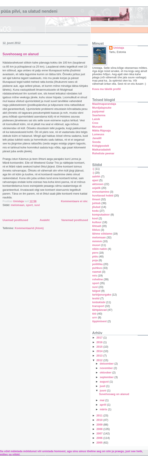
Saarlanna (98, 115)
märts (104, 409)
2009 (99, 424)
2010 (99, 419)
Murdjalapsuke (101, 107)
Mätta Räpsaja (101, 130)
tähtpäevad (99, 309)
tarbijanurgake (101, 294)
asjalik (96, 187)
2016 (99, 342)
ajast (95, 180)
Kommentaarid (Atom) (29, 228)
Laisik (96, 119)
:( (93, 168)
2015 (99, 346)
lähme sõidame (102, 233)
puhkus (97, 267)
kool (95, 218)
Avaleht (44, 220)
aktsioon (97, 184)
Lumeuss (98, 134)
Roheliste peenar (103, 153)
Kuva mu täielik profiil (106, 89)
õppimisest (99, 321)
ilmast (96, 199)
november (107, 368)
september (107, 377)
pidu (95, 256)
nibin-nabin (99, 248)
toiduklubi (98, 302)
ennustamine (100, 191)
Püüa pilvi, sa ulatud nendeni (29, 11)
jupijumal (98, 111)
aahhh (96, 176)
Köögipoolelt (100, 145)
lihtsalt (96, 226)
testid (96, 298)
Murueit (97, 126)
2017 (99, 337)
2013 (99, 355)
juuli (103, 386)
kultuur (96, 222)
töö (94, 313)
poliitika (97, 264)
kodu (95, 210)
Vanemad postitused (74, 220)
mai (102, 400)
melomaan (17, 205)
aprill (103, 404)
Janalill (96, 138)
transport (98, 306)
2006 (99, 437)
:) (93, 172)
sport (29, 205)
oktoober (106, 372)
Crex (95, 122)
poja (95, 260)
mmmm (97, 241)
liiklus (96, 229)
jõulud (96, 207)
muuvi (96, 245)
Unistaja (118, 47)
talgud (96, 290)
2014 (99, 351)
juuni (103, 390)
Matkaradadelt (101, 149)
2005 (99, 442)
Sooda (96, 142)
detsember (107, 363)
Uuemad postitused (15, 220)
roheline (97, 279)
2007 (99, 433)
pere (95, 252)
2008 (99, 429)
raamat (96, 271)
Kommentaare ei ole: (74, 201)
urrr (94, 317)
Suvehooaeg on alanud (21, 54)
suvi (37, 205)
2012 (99, 360)
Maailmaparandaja (104, 103)
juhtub (96, 203)
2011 (99, 415)
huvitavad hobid (102, 195)
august (105, 381)
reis (94, 275)
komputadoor (101, 214)
